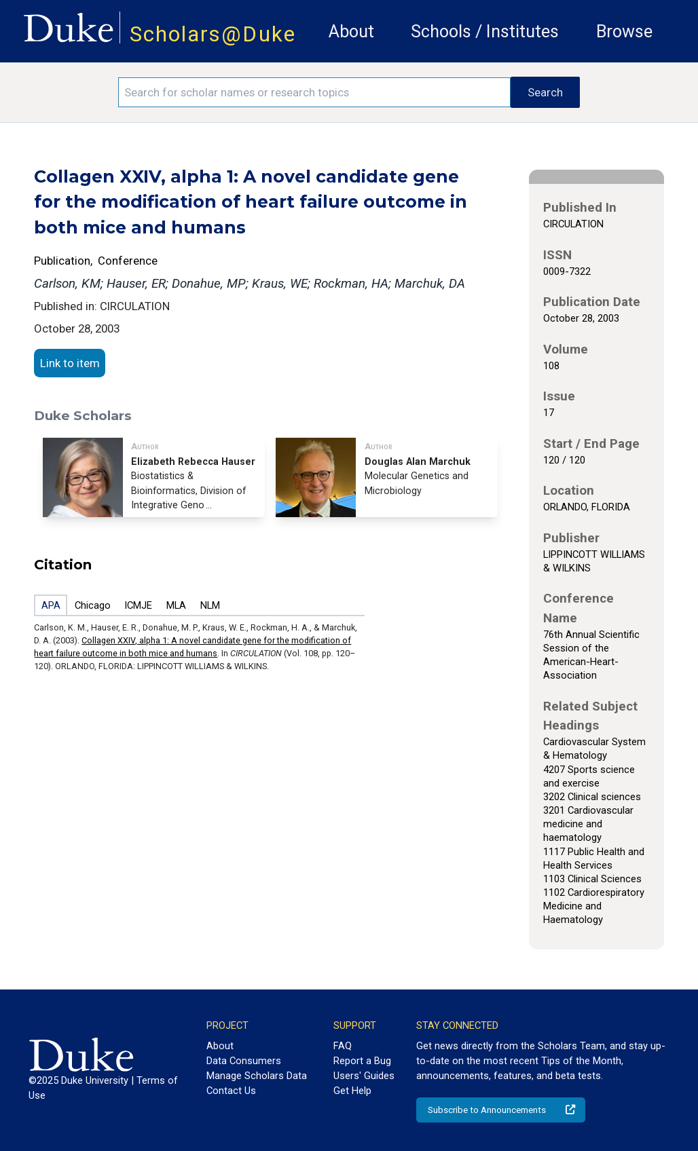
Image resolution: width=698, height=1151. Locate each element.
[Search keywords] (314, 92)
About (351, 31)
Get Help (352, 1090)
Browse (624, 31)
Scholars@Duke (213, 34)
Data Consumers (243, 1061)
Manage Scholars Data (256, 1076)
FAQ (342, 1046)
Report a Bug (362, 1061)
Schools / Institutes (485, 31)
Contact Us (231, 1090)
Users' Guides (363, 1076)
